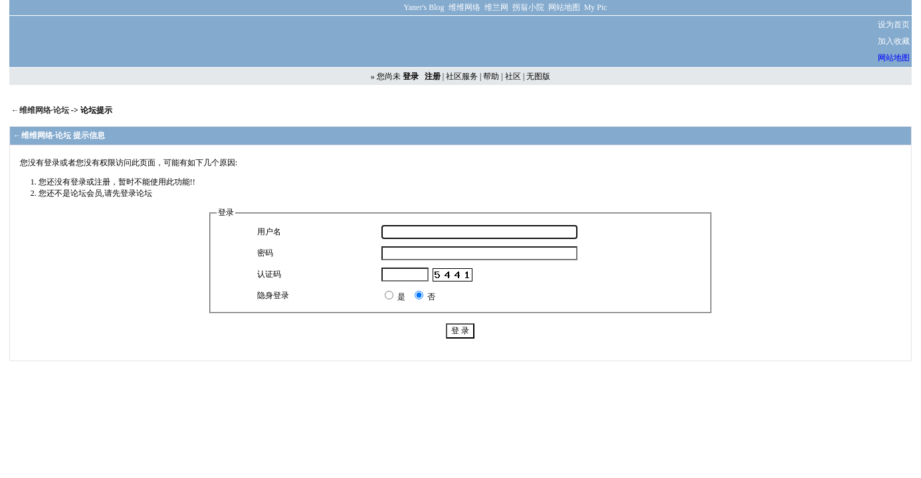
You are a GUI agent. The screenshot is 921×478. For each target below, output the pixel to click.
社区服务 (462, 76)
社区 (513, 76)
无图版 (538, 76)
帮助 (491, 76)
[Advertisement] (665, 42)
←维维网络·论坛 (41, 110)
